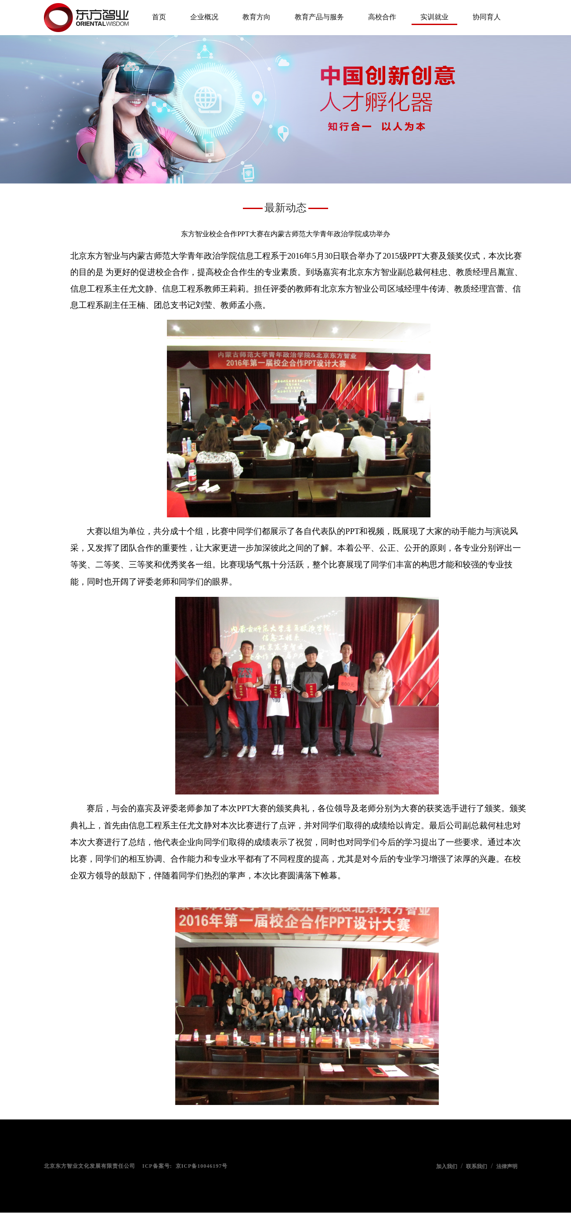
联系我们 (476, 1166)
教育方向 (256, 17)
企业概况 (204, 17)
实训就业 (434, 17)
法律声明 (506, 1166)
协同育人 (487, 17)
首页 (159, 17)
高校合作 (382, 17)
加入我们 (446, 1166)
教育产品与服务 (319, 17)
